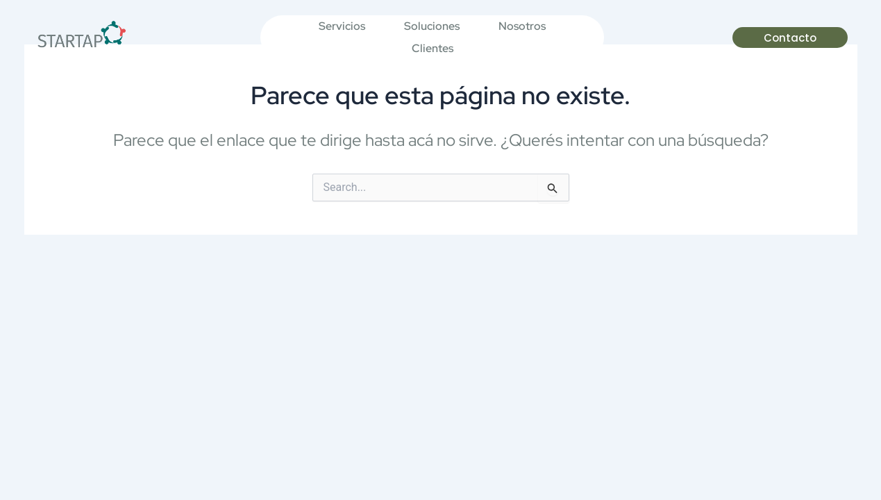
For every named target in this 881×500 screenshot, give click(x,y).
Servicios (342, 26)
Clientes (432, 48)
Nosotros (522, 26)
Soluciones (432, 26)
